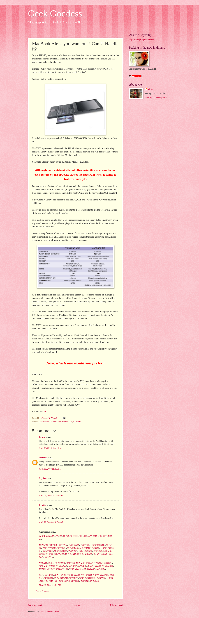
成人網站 (72, 566)
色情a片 (95, 548)
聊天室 (58, 536)
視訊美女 (87, 551)
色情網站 (97, 563)
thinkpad (77, 421)
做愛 (81, 578)
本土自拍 (76, 536)
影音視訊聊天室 (84, 554)
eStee (150, 89)
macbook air (67, 421)
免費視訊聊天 (60, 551)
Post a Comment (43, 591)
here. (44, 411)
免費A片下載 (61, 569)
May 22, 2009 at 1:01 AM (50, 585)
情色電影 (71, 548)
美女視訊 (97, 551)
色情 (44, 548)
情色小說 (52, 581)
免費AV (89, 563)
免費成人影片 (92, 575)
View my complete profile (156, 97)
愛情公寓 (97, 536)
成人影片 (62, 566)
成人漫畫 (108, 566)
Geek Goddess (55, 13)
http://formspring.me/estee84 (141, 40)
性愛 (71, 569)
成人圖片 (98, 566)
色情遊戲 (51, 548)
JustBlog (43, 458)
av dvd (42, 536)
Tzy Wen (43, 478)
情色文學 (52, 545)
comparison (44, 421)
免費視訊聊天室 (56, 554)
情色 (104, 536)
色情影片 (52, 566)
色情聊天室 (73, 545)
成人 (41, 575)
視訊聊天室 (47, 551)
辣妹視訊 (107, 563)
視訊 (80, 551)
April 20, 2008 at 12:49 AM (51, 495)
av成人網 (49, 536)
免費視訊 (72, 551)
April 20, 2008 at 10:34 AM (51, 522)
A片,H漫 (82, 566)
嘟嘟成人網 (89, 569)
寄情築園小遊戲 (71, 581)
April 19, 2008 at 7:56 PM (50, 469)
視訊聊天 (43, 554)
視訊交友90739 (100, 554)
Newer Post (35, 605)
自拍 (84, 536)
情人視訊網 (70, 554)
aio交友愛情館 (83, 548)
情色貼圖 (43, 545)
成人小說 (58, 575)
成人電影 (100, 569)
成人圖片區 (79, 575)
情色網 (42, 569)
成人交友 (48, 557)
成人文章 (68, 575)
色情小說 (84, 545)
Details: (42, 505)
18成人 (90, 566)
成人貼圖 (48, 575)
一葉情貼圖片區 (97, 545)
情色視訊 (61, 548)
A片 (90, 536)
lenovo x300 (55, 421)
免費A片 (43, 563)
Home (76, 605)
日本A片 (50, 569)
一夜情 (103, 548)
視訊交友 (107, 551)
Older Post (116, 605)
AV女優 (61, 563)
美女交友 (43, 566)
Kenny (42, 437)
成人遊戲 (104, 575)
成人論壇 (67, 536)
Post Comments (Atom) (50, 612)
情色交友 (62, 545)
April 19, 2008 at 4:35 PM (50, 448)
